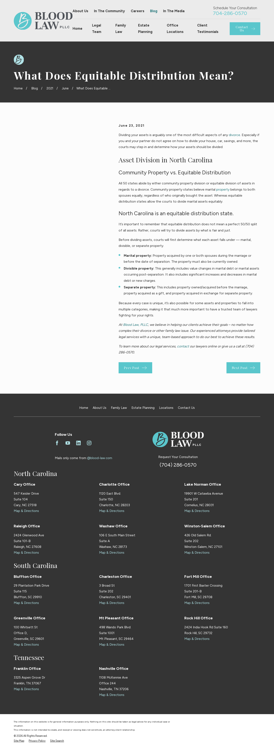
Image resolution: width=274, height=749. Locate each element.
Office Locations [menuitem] (175, 28)
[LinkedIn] (78, 443)
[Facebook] (57, 443)
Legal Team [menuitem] (96, 28)
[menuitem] (19, 741)
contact (183, 346)
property (222, 189)
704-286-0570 (230, 13)
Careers (137, 11)
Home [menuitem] (77, 28)
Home (83, 408)
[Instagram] (89, 443)
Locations (166, 408)
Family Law (119, 408)
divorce (234, 135)
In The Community (109, 11)
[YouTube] (68, 443)
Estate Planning (143, 408)
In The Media (174, 11)
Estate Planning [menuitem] (145, 28)
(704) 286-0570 (178, 465)
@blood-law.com (99, 458)
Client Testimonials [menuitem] (207, 28)
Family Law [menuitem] (120, 28)
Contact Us (186, 408)
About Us (80, 11)
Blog (153, 11)
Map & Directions (26, 511)
